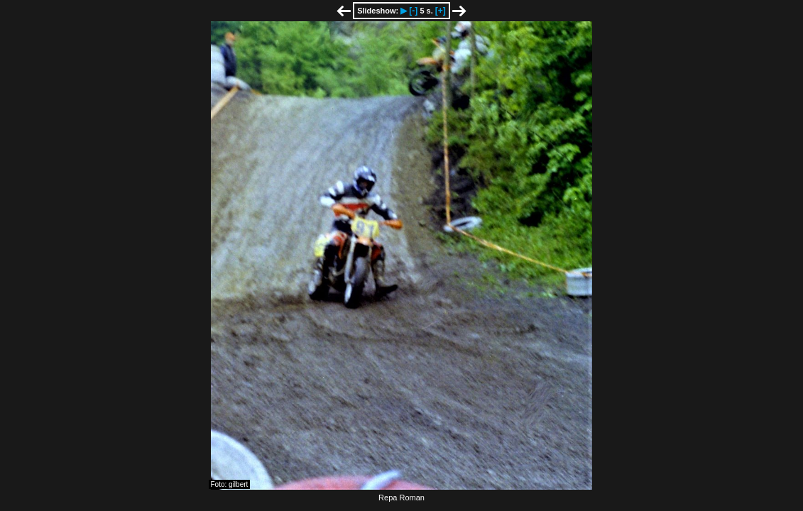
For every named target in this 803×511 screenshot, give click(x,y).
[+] (440, 11)
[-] (413, 11)
